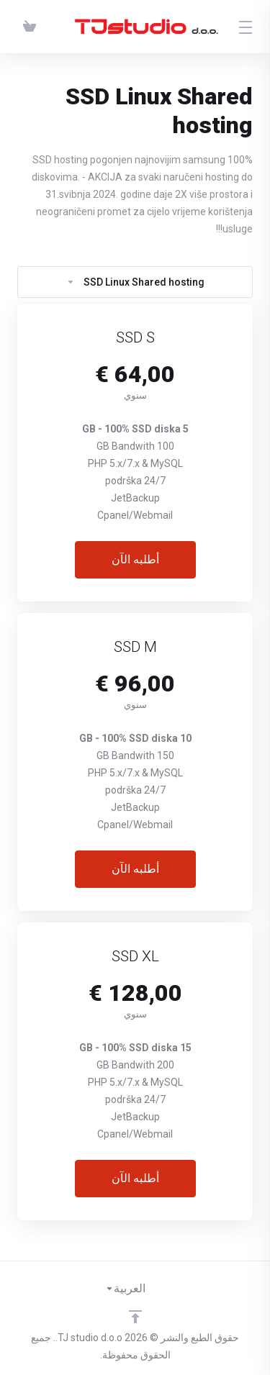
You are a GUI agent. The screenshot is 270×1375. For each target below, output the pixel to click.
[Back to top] (135, 1316)
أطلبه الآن (135, 559)
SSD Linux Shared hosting (135, 282)
